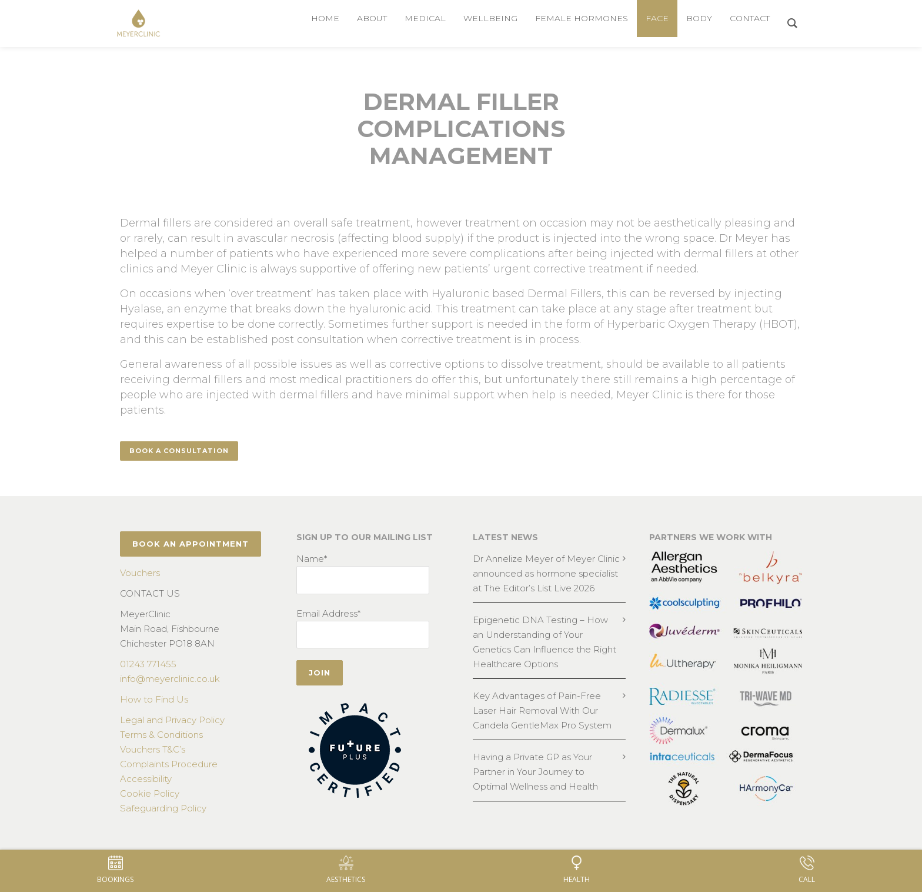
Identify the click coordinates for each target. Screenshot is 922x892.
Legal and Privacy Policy (172, 719)
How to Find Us (154, 699)
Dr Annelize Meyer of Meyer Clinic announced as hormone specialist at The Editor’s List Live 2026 (546, 573)
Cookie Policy (149, 793)
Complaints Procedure (169, 764)
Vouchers (140, 572)
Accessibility (146, 778)
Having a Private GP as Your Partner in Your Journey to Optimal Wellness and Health (535, 771)
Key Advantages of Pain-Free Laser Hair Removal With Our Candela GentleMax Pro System (542, 710)
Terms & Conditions (161, 734)
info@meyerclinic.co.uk (170, 678)
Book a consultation (179, 451)
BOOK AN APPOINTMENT (190, 543)
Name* (311, 558)
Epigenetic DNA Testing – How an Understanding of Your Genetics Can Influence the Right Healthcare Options (544, 642)
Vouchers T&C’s (152, 749)
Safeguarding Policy (163, 808)
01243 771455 (148, 664)
